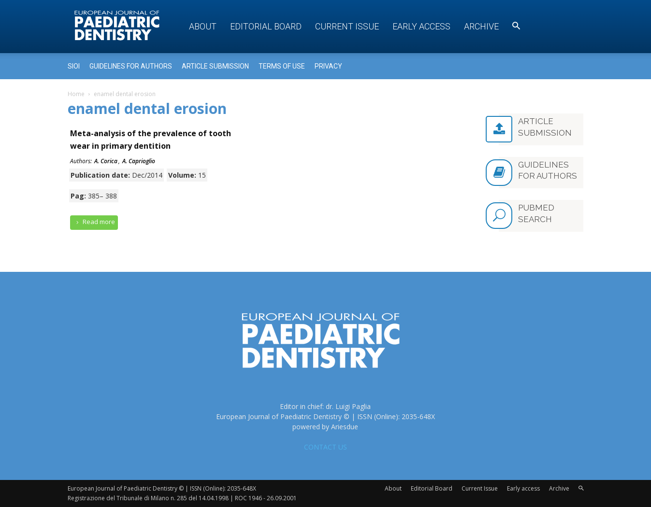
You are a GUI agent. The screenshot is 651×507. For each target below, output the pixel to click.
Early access (421, 26)
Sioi (74, 66)
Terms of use (282, 66)
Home (76, 94)
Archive (481, 26)
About (203, 26)
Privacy (328, 66)
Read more (94, 221)
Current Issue (347, 26)
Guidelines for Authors (130, 66)
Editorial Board (266, 26)
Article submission (215, 66)
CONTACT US (325, 446)
